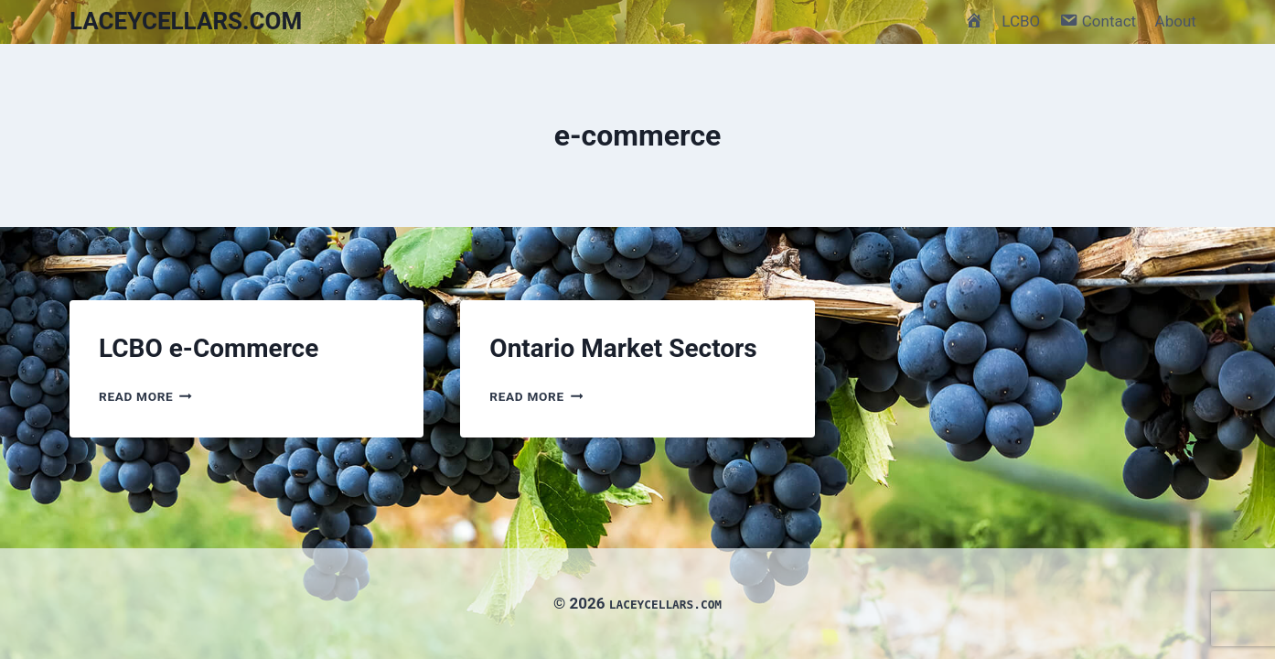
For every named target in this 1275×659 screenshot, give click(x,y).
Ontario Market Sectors (622, 348)
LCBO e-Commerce (208, 348)
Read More (145, 396)
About (1175, 21)
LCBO (1021, 21)
